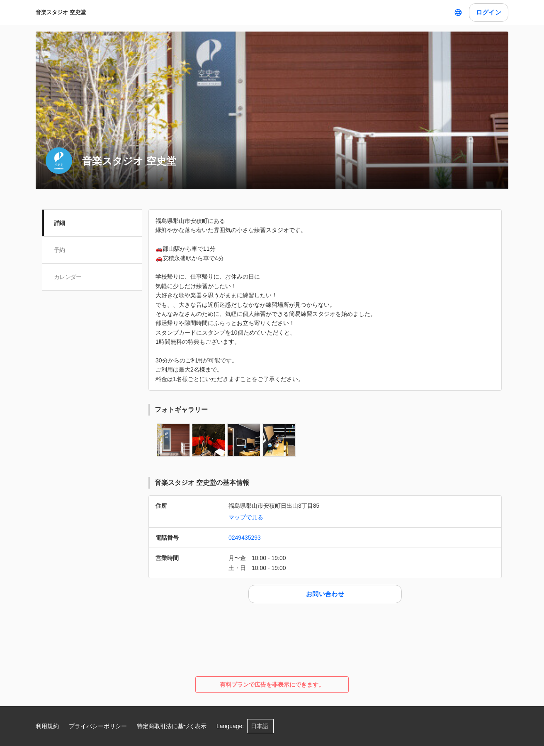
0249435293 (244, 537)
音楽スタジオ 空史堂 (61, 12)
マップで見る (245, 517)
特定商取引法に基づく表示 (171, 726)
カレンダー (68, 277)
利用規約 (47, 726)
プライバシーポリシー (98, 726)
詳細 (59, 223)
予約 (59, 250)
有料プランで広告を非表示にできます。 (272, 684)
